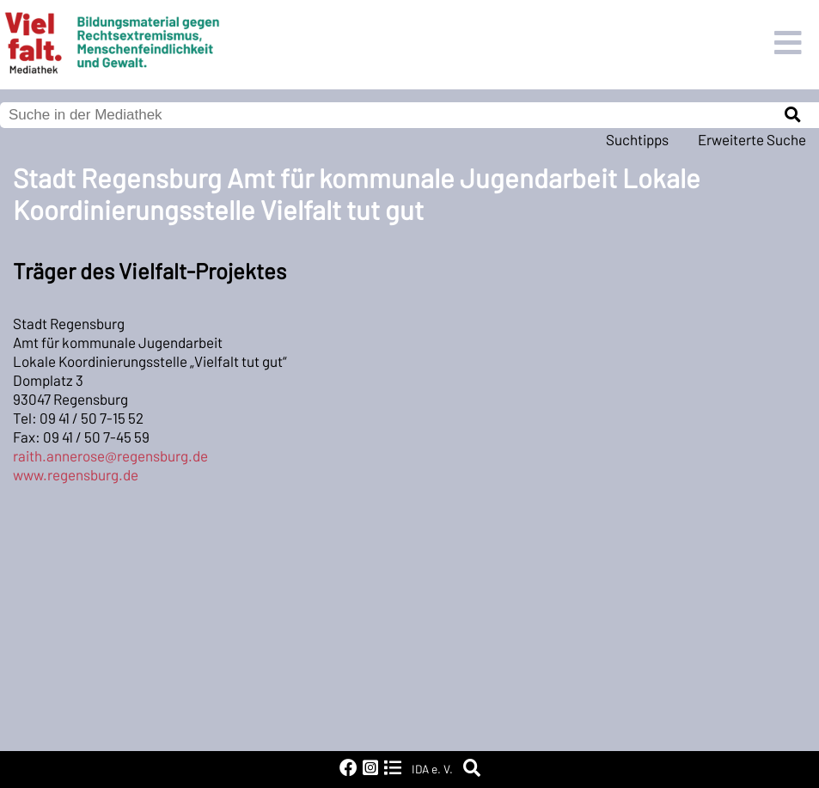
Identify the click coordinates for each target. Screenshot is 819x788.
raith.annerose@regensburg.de (110, 455)
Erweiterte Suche (752, 139)
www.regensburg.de (75, 474)
